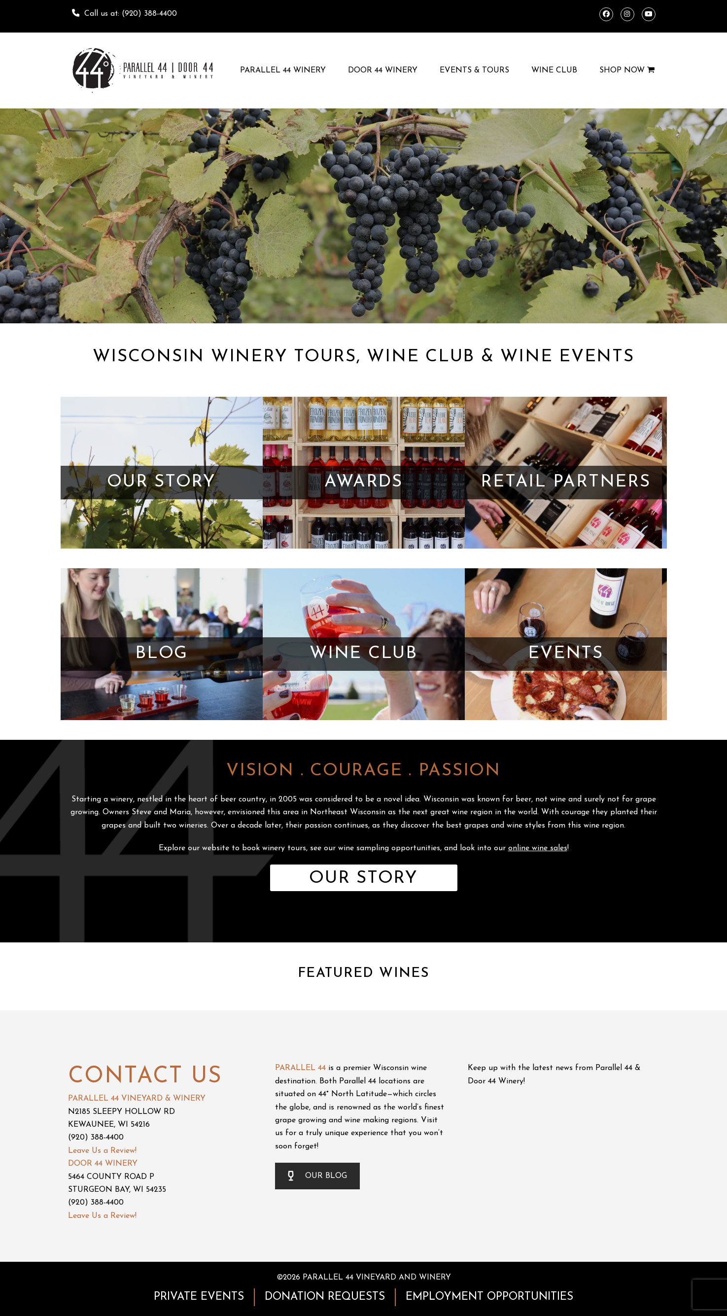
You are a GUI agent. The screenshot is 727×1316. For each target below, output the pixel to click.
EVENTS (565, 653)
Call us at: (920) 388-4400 (130, 14)
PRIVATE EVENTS (199, 1297)
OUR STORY (161, 482)
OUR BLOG (317, 1176)
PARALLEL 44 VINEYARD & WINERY (137, 1099)
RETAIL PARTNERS (565, 482)
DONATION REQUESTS (325, 1297)
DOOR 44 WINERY (103, 1164)
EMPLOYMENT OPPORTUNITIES (489, 1297)
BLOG (161, 653)
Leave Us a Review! (102, 1151)
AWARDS (363, 482)
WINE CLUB (363, 653)
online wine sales (537, 848)
